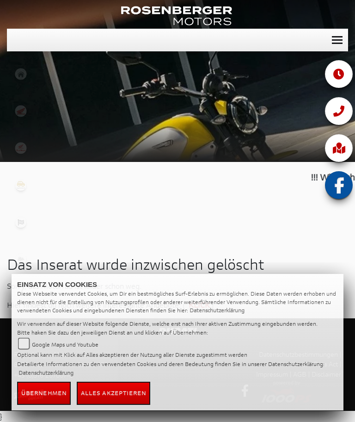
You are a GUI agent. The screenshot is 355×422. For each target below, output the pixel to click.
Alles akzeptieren (114, 393)
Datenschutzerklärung (217, 310)
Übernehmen (44, 393)
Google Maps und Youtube (65, 344)
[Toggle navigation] (337, 40)
